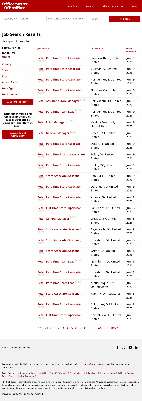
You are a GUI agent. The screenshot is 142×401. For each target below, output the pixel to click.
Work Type (17, 88)
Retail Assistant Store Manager (59, 101)
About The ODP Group (114, 6)
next (116, 328)
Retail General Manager (54, 133)
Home (5, 347)
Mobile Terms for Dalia (28, 376)
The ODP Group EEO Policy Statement (67, 373)
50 (109, 328)
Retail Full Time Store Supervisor (60, 208)
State (17, 70)
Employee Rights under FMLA (101, 373)
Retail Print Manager (52, 123)
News (134, 6)
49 (102, 328)
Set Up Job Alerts (18, 102)
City (17, 76)
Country (17, 64)
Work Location (17, 94)
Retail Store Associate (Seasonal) (60, 176)
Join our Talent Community (18, 135)
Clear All (6, 57)
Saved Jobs (90, 6)
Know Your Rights (39, 373)
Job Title (43, 48)
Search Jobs (73, 6)
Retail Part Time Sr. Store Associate (61, 155)
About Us (13, 347)
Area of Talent (17, 82)
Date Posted (131, 50)
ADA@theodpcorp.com (97, 364)
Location (97, 48)
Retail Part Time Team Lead (56, 112)
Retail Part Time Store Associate (59, 58)
